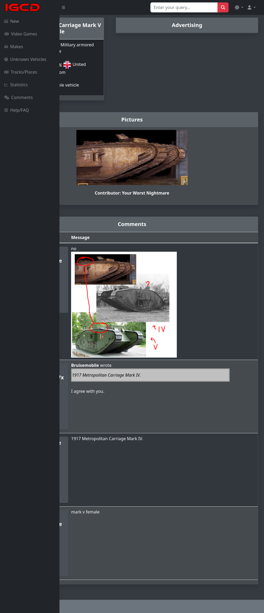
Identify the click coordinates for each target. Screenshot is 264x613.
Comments (18, 97)
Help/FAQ (16, 110)
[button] (239, 7)
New (11, 21)
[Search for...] (184, 7)
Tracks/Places (20, 72)
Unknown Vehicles (25, 59)
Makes (13, 46)
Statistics (16, 85)
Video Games (20, 34)
